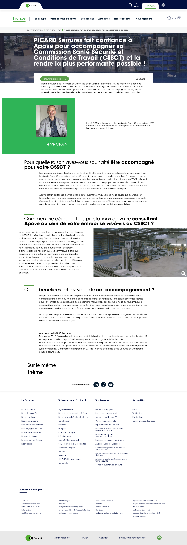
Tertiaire (61, 451)
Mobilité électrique (102, 507)
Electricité (61, 504)
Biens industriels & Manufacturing (73, 417)
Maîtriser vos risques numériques (110, 440)
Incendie (98, 504)
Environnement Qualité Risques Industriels (74, 510)
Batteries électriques (28, 510)
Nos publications (29, 436)
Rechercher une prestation (107, 413)
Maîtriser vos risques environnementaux (104, 435)
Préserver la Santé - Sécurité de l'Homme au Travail (109, 429)
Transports (63, 463)
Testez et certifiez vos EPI (106, 417)
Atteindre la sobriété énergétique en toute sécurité (111, 460)
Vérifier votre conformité (105, 421)
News (59, 30)
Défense (62, 425)
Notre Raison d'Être (29, 413)
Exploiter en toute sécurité (107, 425)
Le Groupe (27, 400)
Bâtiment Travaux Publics (30, 507)
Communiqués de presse (143, 421)
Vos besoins (87, 18)
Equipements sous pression (68, 513)
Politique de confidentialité (132, 538)
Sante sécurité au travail (141, 510)
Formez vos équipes (30, 490)
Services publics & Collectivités (72, 444)
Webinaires (137, 413)
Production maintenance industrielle (108, 513)
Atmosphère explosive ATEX (31, 504)
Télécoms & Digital (66, 448)
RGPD (85, 538)
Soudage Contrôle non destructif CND (146, 513)
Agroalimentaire (65, 409)
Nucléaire (99, 510)
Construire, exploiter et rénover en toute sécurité (110, 448)
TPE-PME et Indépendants (69, 459)
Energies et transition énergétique (70, 507)
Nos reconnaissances (31, 432)
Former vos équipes (104, 409)
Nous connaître (28, 409)
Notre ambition (28, 417)
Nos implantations (29, 421)
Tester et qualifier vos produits (108, 465)
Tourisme (62, 455)
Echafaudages (64, 501)
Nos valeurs (26, 444)
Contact (103, 538)
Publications (137, 417)
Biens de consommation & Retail (73, 413)
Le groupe (40, 18)
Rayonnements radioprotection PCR (145, 501)
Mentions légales (62, 538)
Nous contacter (122, 18)
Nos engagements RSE (31, 428)
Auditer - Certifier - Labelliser (107, 444)
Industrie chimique (66, 432)
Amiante (24, 501)
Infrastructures (64, 436)
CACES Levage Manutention (31, 513)
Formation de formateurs (104, 501)
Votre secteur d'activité (63, 18)
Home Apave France (35, 30)
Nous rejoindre (144, 18)
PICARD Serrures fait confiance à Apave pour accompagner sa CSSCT (96, 30)
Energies (62, 428)
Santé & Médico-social (68, 440)
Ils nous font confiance (31, 440)
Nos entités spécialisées (32, 425)
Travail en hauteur (139, 516)
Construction (64, 421)
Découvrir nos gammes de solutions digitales (111, 454)
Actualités (104, 18)
